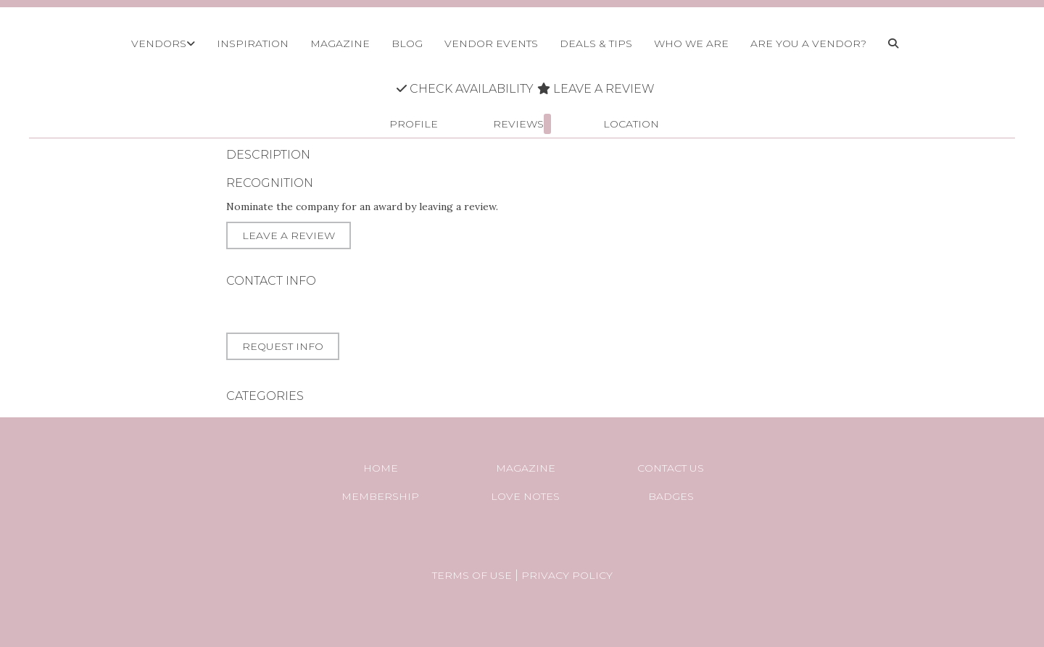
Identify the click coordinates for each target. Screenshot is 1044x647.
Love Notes (525, 496)
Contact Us (670, 468)
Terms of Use (472, 575)
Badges (671, 496)
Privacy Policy (567, 575)
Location (631, 123)
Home (380, 468)
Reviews (522, 124)
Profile (413, 123)
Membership (380, 496)
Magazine (525, 468)
